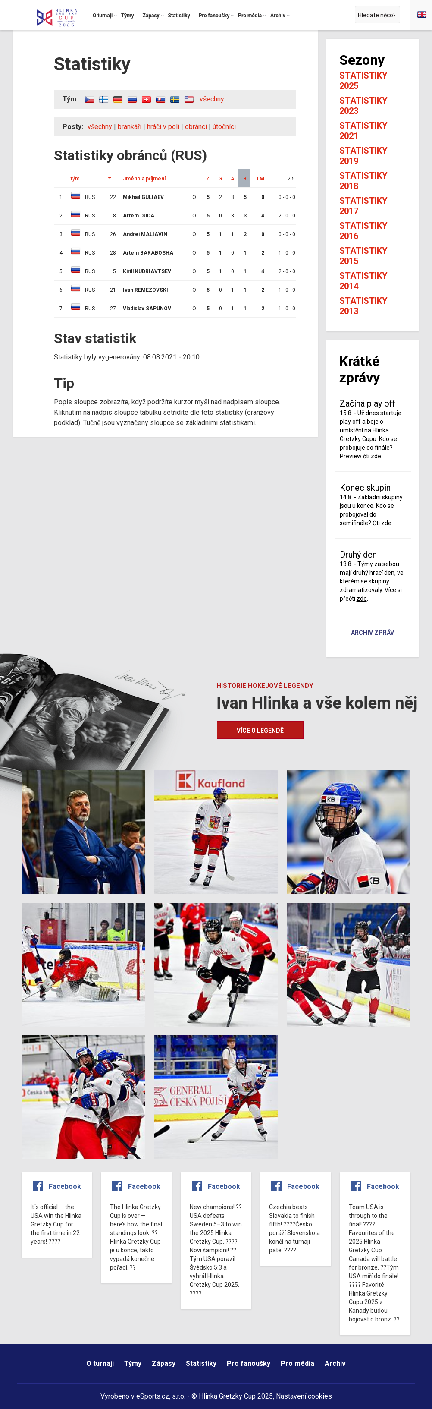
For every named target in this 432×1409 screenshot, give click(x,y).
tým (75, 179)
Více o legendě (260, 730)
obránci (196, 127)
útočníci (224, 127)
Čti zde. (383, 523)
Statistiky (201, 1363)
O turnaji (100, 1363)
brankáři (129, 127)
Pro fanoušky (248, 1363)
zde (376, 456)
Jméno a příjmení (144, 179)
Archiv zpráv (372, 633)
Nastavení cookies (304, 1396)
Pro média (297, 1363)
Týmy (132, 1363)
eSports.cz (152, 1396)
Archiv (335, 1363)
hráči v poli (163, 127)
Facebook (65, 1186)
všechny (212, 99)
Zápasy (163, 1363)
